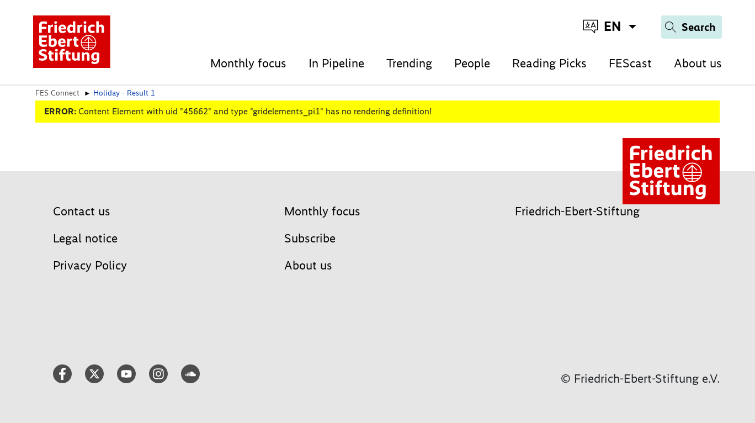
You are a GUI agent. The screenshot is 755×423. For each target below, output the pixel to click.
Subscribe (310, 238)
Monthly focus (248, 63)
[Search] (691, 27)
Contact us (81, 211)
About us (698, 63)
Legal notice (85, 238)
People (472, 63)
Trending (409, 63)
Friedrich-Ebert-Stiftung (577, 211)
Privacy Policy (90, 265)
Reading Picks (549, 63)
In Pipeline (336, 63)
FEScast (630, 63)
